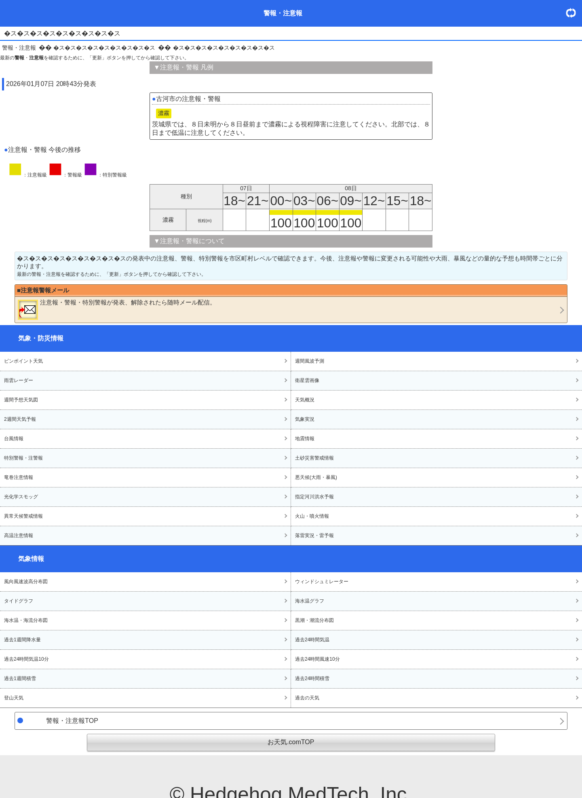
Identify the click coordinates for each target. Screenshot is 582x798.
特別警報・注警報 (23, 458)
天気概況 (304, 400)
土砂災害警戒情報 (314, 458)
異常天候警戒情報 (23, 516)
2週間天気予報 (20, 419)
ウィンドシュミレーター (321, 581)
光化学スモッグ (21, 497)
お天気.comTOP (291, 742)
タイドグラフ (18, 601)
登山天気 (13, 698)
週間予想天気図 (21, 400)
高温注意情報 (18, 535)
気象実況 (304, 419)
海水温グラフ (309, 601)
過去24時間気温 (312, 640)
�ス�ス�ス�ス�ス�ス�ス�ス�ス (104, 47)
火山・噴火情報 (312, 516)
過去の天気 (307, 698)
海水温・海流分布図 (26, 620)
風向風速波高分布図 (26, 581)
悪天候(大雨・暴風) (316, 477)
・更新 (574, 13)
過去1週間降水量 (22, 640)
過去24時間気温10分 (26, 659)
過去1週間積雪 (20, 678)
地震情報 (304, 438)
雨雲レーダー (18, 380)
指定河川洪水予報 (314, 497)
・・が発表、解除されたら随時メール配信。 (117, 309)
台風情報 (13, 438)
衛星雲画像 (307, 380)
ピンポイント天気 (23, 361)
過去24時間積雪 (312, 678)
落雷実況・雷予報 (314, 535)
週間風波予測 (309, 361)
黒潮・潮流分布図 (314, 620)
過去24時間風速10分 (317, 659)
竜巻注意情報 (18, 477)
